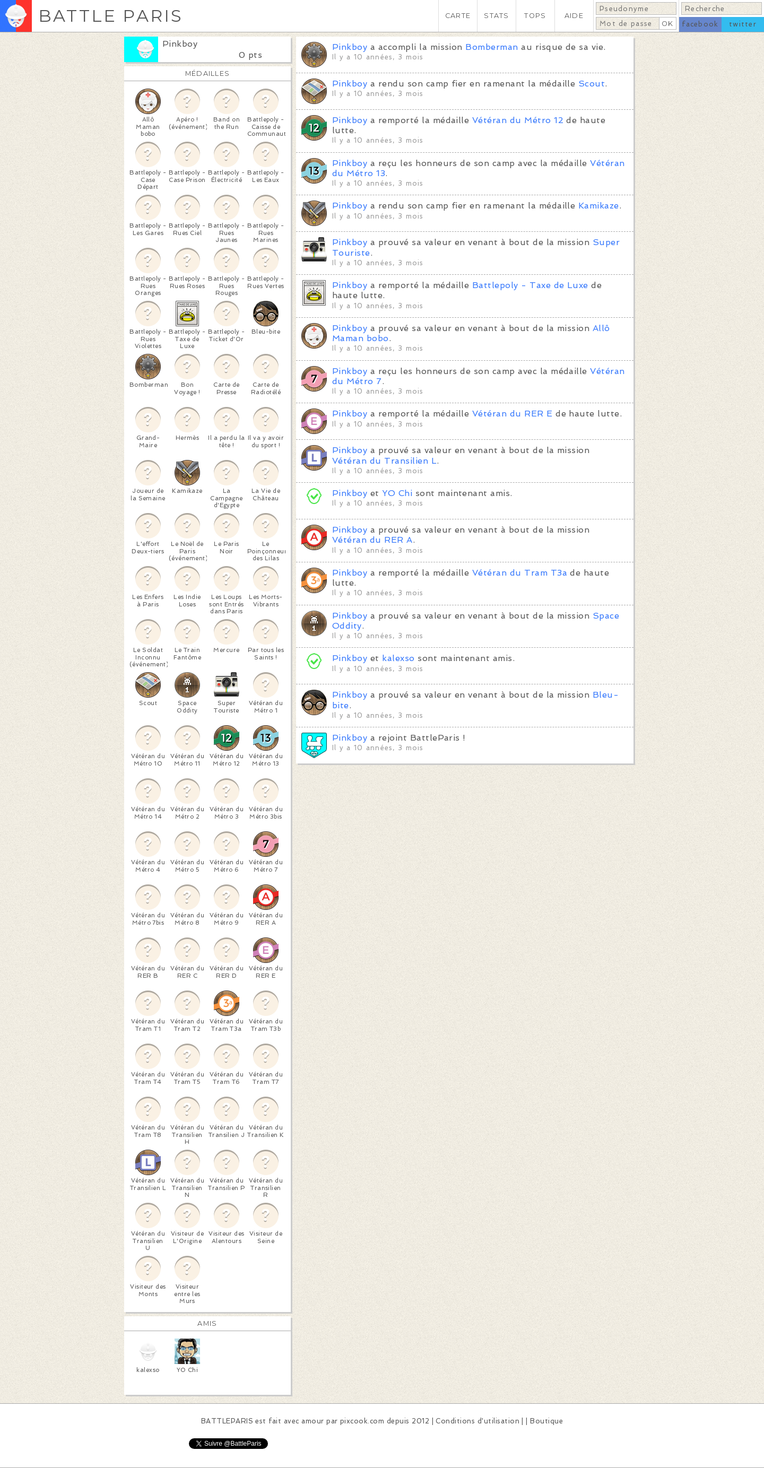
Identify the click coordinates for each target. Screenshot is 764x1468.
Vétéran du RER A (372, 540)
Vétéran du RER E (512, 414)
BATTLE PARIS (110, 15)
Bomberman (491, 47)
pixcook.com (362, 1421)
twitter (743, 24)
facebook (700, 24)
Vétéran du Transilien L (384, 461)
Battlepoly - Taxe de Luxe (530, 285)
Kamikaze (598, 206)
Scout (591, 84)
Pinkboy (179, 44)
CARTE (458, 16)
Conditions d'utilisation (477, 1421)
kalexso (400, 658)
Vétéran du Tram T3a (519, 573)
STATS (496, 16)
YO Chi (397, 493)
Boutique (546, 1421)
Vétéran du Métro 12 (517, 120)
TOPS (535, 16)
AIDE (574, 16)
